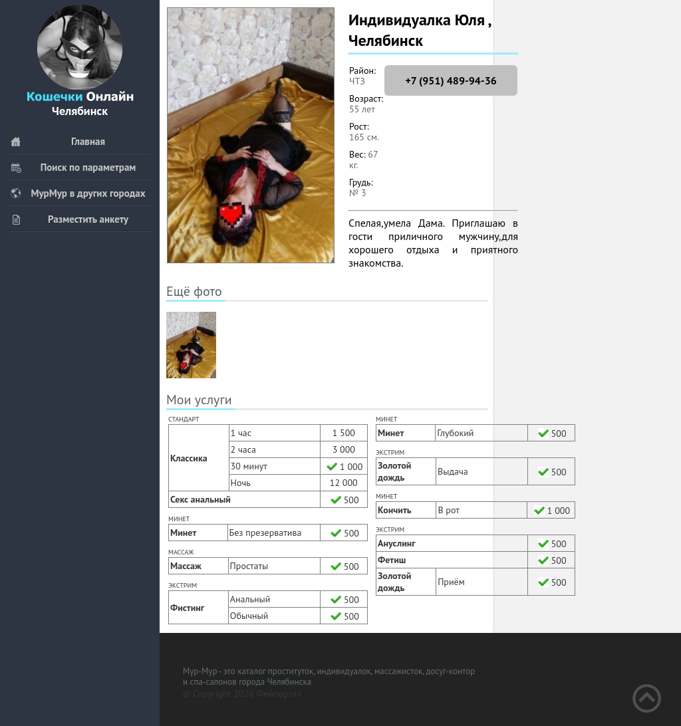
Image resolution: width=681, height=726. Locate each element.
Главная (57, 141)
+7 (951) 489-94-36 (450, 80)
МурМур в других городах (78, 193)
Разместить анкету (69, 219)
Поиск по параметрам (73, 167)
